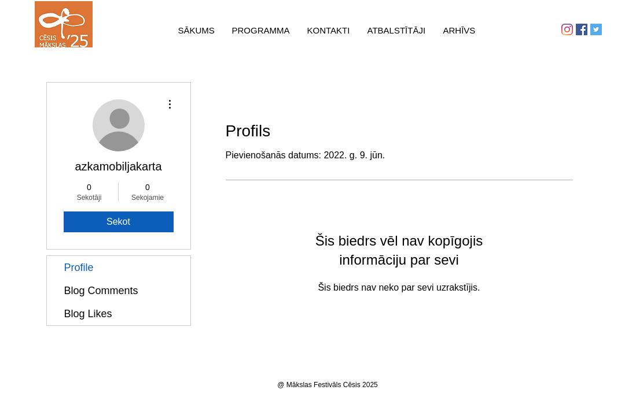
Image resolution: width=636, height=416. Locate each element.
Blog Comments (101, 290)
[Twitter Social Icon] (596, 29)
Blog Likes (88, 314)
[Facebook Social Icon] (581, 29)
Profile (79, 267)
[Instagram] (567, 29)
